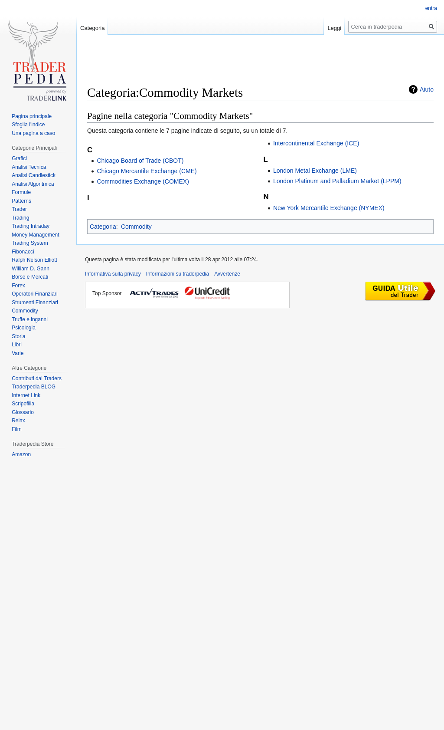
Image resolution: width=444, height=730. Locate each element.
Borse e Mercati (30, 277)
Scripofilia (23, 404)
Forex (18, 286)
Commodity (136, 226)
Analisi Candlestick (34, 175)
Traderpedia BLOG (34, 387)
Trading (20, 218)
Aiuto (427, 89)
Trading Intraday (30, 226)
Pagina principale (32, 116)
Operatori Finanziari (34, 294)
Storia (18, 336)
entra (431, 8)
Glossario (23, 412)
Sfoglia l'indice (28, 125)
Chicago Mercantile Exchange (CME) (146, 171)
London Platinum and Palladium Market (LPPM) (337, 181)
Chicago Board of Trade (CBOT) (140, 160)
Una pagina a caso (33, 133)
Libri (17, 345)
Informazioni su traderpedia (177, 274)
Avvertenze (227, 274)
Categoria (103, 226)
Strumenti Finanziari (35, 302)
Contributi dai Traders (37, 378)
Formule (21, 192)
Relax (18, 421)
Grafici (19, 158)
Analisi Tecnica (29, 167)
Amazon (21, 454)
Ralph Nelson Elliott (34, 260)
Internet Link (26, 395)
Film (17, 429)
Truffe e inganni (30, 319)
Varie (17, 353)
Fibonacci (23, 252)
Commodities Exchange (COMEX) (143, 181)
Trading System (30, 243)
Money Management (35, 235)
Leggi (334, 28)
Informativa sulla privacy (113, 274)
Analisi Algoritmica (33, 184)
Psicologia (24, 328)
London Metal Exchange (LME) (315, 170)
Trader (19, 209)
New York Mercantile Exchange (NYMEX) (329, 207)
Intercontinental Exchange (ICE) (316, 143)
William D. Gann (30, 269)
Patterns (21, 201)
